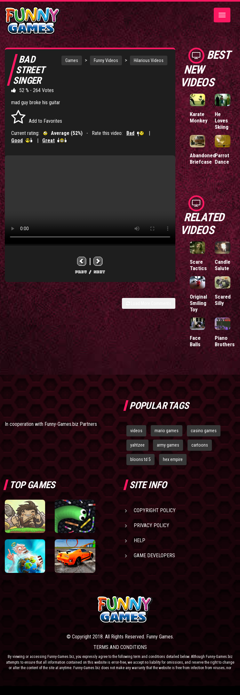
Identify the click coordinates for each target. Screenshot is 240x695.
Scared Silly (223, 299)
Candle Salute (222, 265)
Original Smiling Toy (198, 303)
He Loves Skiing (221, 120)
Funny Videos (106, 60)
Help (139, 540)
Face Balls (195, 341)
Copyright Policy (155, 510)
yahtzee (137, 445)
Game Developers (154, 555)
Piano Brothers (225, 341)
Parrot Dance (222, 158)
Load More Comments (148, 303)
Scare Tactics (198, 265)
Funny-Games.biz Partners (70, 424)
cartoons (199, 445)
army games (168, 445)
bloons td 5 (140, 459)
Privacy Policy (151, 525)
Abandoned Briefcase (203, 158)
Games (71, 60)
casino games (204, 430)
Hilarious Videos (149, 60)
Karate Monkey (199, 117)
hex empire (173, 459)
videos (136, 430)
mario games (167, 430)
